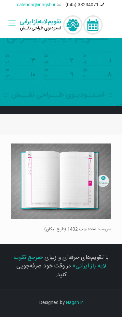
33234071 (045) (82, 4)
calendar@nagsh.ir (36, 4)
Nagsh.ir (74, 302)
